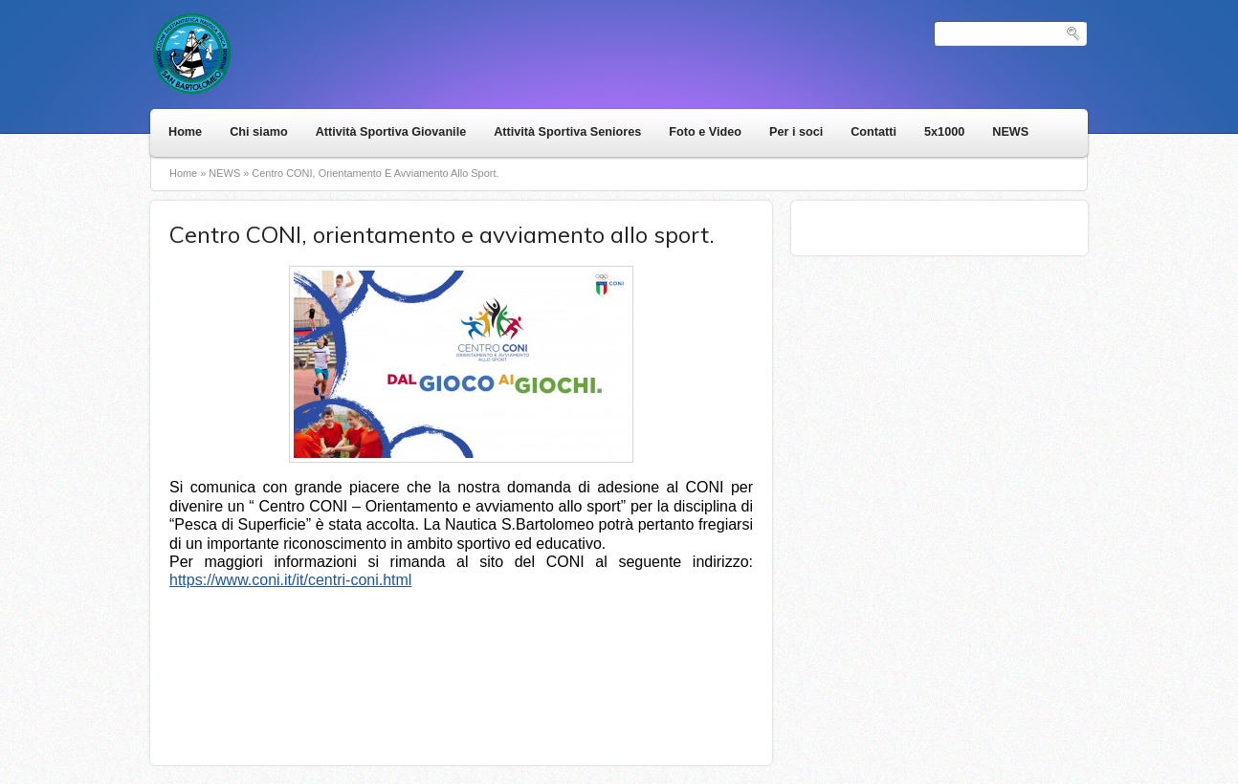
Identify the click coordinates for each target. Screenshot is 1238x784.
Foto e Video (705, 132)
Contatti (873, 132)
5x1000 (944, 132)
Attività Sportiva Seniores (567, 132)
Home (185, 132)
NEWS (1010, 132)
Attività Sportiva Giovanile (391, 132)
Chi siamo (258, 132)
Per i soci (796, 132)
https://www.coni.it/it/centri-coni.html (290, 580)
